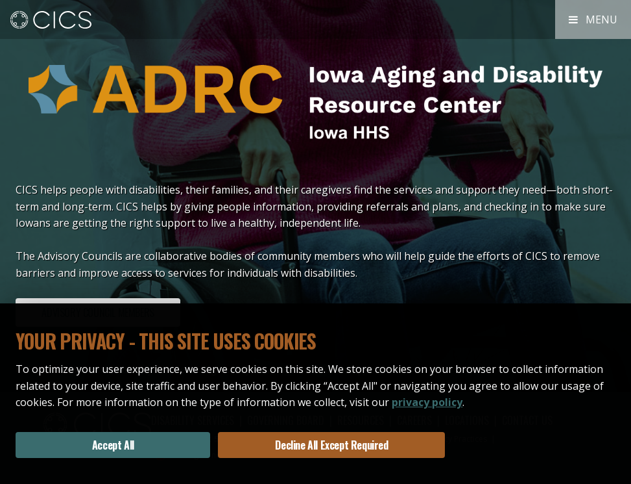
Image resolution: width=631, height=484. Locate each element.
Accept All (113, 445)
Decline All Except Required (331, 445)
